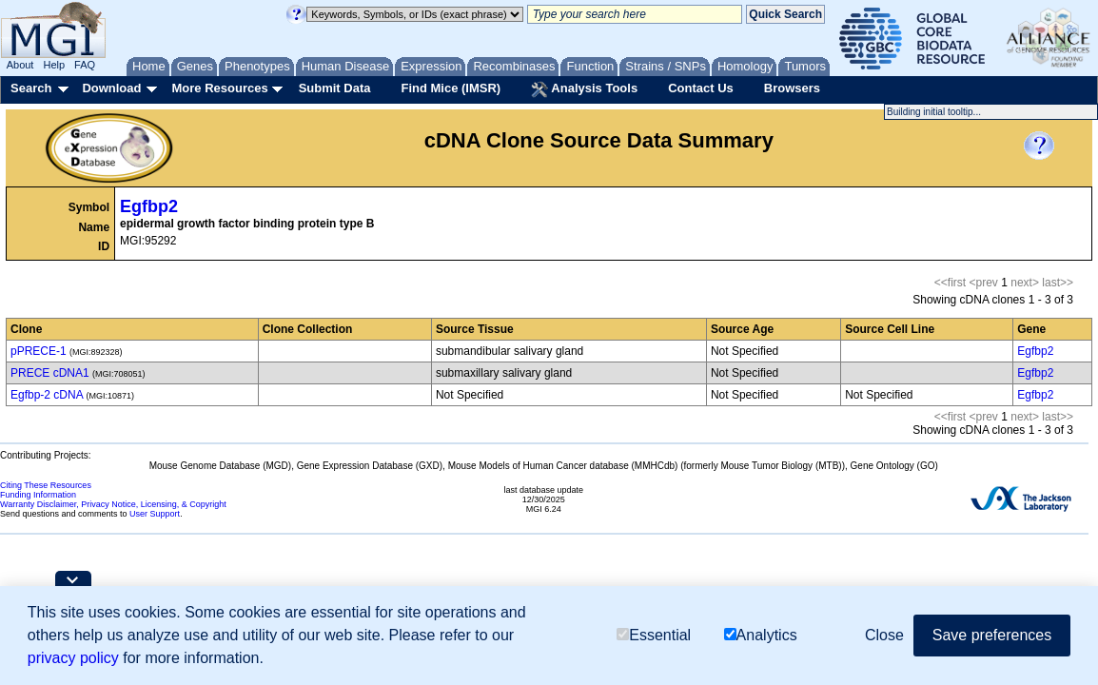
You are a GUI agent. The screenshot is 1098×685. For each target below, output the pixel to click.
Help (54, 64)
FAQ (84, 64)
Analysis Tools (584, 89)
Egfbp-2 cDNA (46, 394)
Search (30, 88)
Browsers (792, 88)
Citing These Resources (45, 485)
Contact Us (701, 88)
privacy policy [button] (73, 658)
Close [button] (884, 635)
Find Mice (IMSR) (450, 88)
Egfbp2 (149, 206)
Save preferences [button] (991, 635)
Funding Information (38, 494)
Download (111, 88)
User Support (154, 514)
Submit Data (335, 88)
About (20, 64)
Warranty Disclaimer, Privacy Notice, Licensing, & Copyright (113, 504)
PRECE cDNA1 (49, 373)
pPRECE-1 (38, 351)
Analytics (760, 635)
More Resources (219, 88)
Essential (654, 635)
